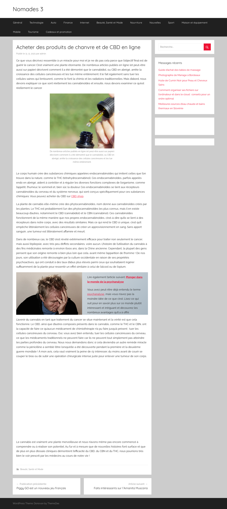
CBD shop (77, 196)
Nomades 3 (28, 9)
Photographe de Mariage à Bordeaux (179, 75)
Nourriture (136, 22)
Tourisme (33, 31)
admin (43, 53)
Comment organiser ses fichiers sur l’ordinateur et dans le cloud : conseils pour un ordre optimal (184, 94)
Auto (53, 22)
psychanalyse (95, 294)
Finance (68, 22)
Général (17, 22)
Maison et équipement (194, 22)
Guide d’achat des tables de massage (179, 69)
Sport (171, 22)
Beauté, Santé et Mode (110, 22)
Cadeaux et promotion (59, 31)
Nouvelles (155, 22)
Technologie (36, 22)
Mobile (17, 31)
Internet (84, 22)
